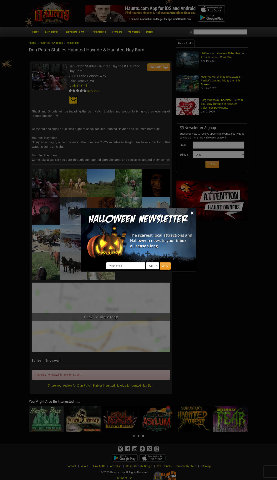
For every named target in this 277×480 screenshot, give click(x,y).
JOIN (165, 266)
